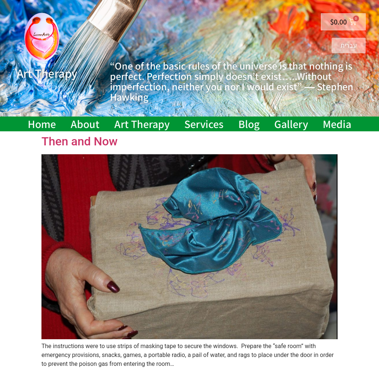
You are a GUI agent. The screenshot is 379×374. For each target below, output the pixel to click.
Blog (248, 124)
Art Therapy (142, 124)
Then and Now (79, 141)
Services (204, 124)
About (85, 124)
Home (42, 124)
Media (337, 124)
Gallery (291, 124)
